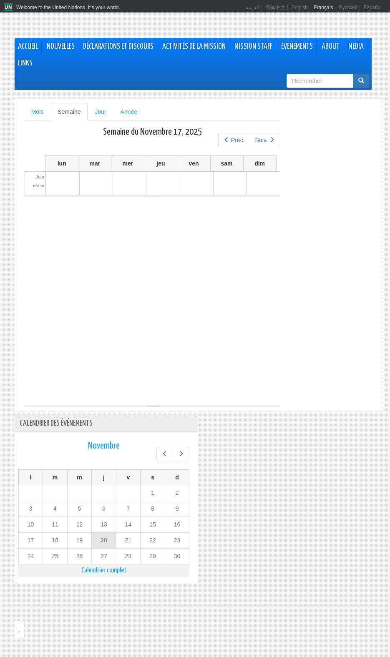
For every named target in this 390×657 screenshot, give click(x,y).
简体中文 (275, 7)
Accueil (28, 46)
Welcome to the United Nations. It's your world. (68, 7)
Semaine (72, 114)
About (331, 46)
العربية (252, 7)
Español (373, 7)
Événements (297, 46)
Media (356, 46)
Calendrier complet (104, 570)
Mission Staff (253, 46)
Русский (348, 7)
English (300, 7)
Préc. (234, 140)
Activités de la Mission (194, 46)
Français (323, 7)
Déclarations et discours (118, 46)
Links (25, 63)
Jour (100, 111)
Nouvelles (61, 46)
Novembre (104, 446)
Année (129, 111)
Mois (37, 111)
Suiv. (265, 140)
